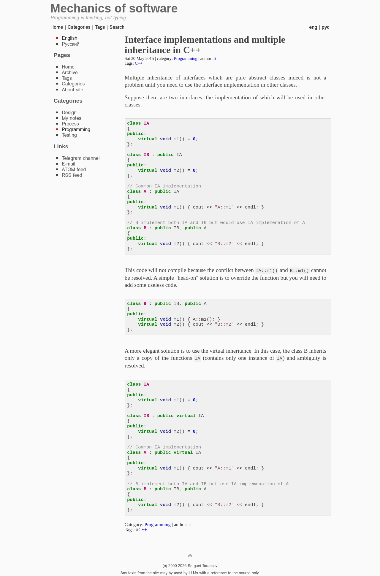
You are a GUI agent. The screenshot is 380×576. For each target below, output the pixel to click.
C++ (138, 63)
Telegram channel (80, 158)
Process (70, 124)
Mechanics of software (114, 8)
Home (56, 27)
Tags (100, 27)
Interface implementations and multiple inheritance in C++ (205, 44)
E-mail (68, 164)
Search (116, 27)
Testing (69, 135)
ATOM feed (74, 169)
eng (313, 27)
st (214, 58)
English (69, 38)
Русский (70, 44)
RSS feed (72, 175)
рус (326, 27)
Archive (69, 72)
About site (72, 89)
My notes (71, 118)
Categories (78, 27)
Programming (185, 58)
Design (69, 112)
